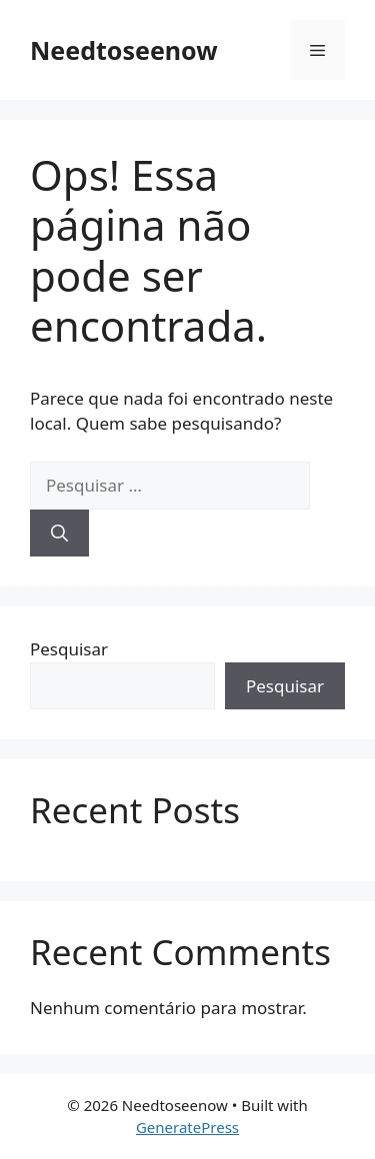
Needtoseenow (124, 50)
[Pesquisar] (59, 534)
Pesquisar (69, 648)
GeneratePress (187, 1127)
